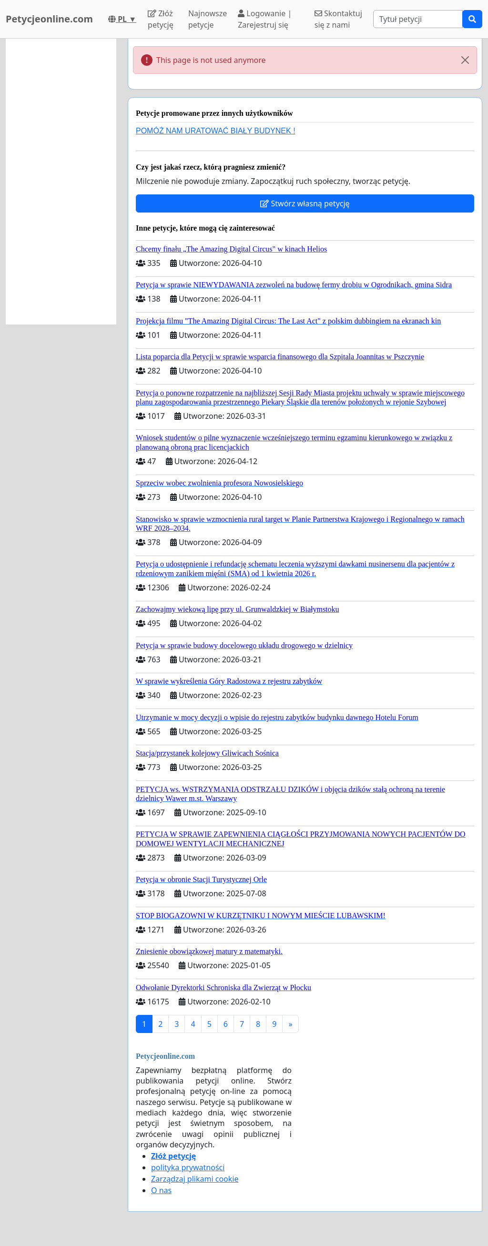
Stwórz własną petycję (304, 203)
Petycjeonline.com (49, 18)
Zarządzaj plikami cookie (194, 1179)
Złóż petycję (160, 19)
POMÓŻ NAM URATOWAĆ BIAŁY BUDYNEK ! (215, 131)
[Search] (418, 19)
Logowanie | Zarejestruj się (265, 19)
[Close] (465, 60)
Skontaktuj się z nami (338, 19)
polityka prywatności (187, 1167)
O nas (161, 1190)
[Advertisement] (61, 181)
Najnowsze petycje (207, 19)
